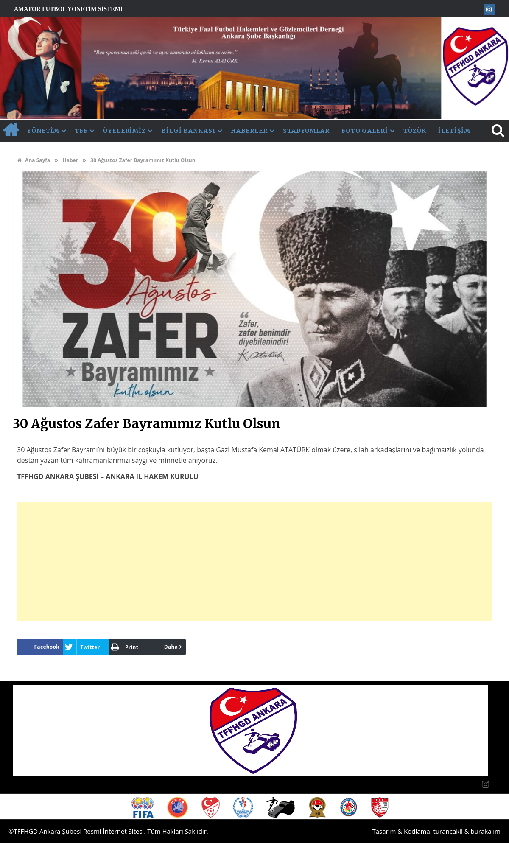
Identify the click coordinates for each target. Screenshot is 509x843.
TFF (81, 130)
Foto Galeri (364, 130)
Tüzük (415, 130)
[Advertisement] (254, 561)
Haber (70, 160)
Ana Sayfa (33, 160)
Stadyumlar (306, 130)
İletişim (454, 130)
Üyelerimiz (124, 130)
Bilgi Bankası (188, 130)
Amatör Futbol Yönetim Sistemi (68, 9)
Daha (171, 646)
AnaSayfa (10, 131)
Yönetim (43, 130)
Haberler (249, 130)
